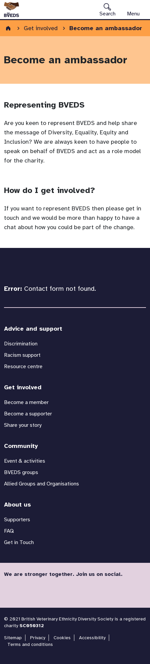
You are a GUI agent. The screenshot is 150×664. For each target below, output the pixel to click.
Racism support (22, 355)
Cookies (62, 638)
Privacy (37, 638)
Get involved (23, 387)
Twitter (27, 590)
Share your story (23, 425)
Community (21, 446)
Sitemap (13, 638)
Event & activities (24, 461)
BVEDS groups (21, 472)
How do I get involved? (49, 190)
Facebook (11, 590)
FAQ (9, 531)
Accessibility (92, 638)
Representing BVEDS (44, 105)
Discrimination (21, 343)
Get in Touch (19, 542)
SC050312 (31, 625)
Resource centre (23, 366)
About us (17, 504)
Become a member (26, 402)
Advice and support (33, 328)
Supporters (17, 519)
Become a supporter (28, 413)
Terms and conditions (30, 644)
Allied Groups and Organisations (41, 483)
